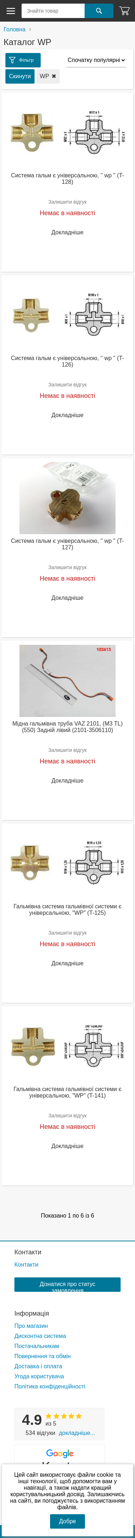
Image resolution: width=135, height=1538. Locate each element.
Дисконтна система (40, 1336)
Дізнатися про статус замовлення (67, 1286)
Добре (67, 1521)
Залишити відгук (67, 202)
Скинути (20, 76)
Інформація (31, 1313)
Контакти (27, 1252)
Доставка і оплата (38, 1366)
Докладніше (67, 232)
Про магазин (31, 1326)
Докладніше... (77, 1433)
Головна (15, 29)
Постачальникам (36, 1346)
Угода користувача (39, 1376)
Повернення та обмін (42, 1356)
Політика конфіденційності (49, 1386)
